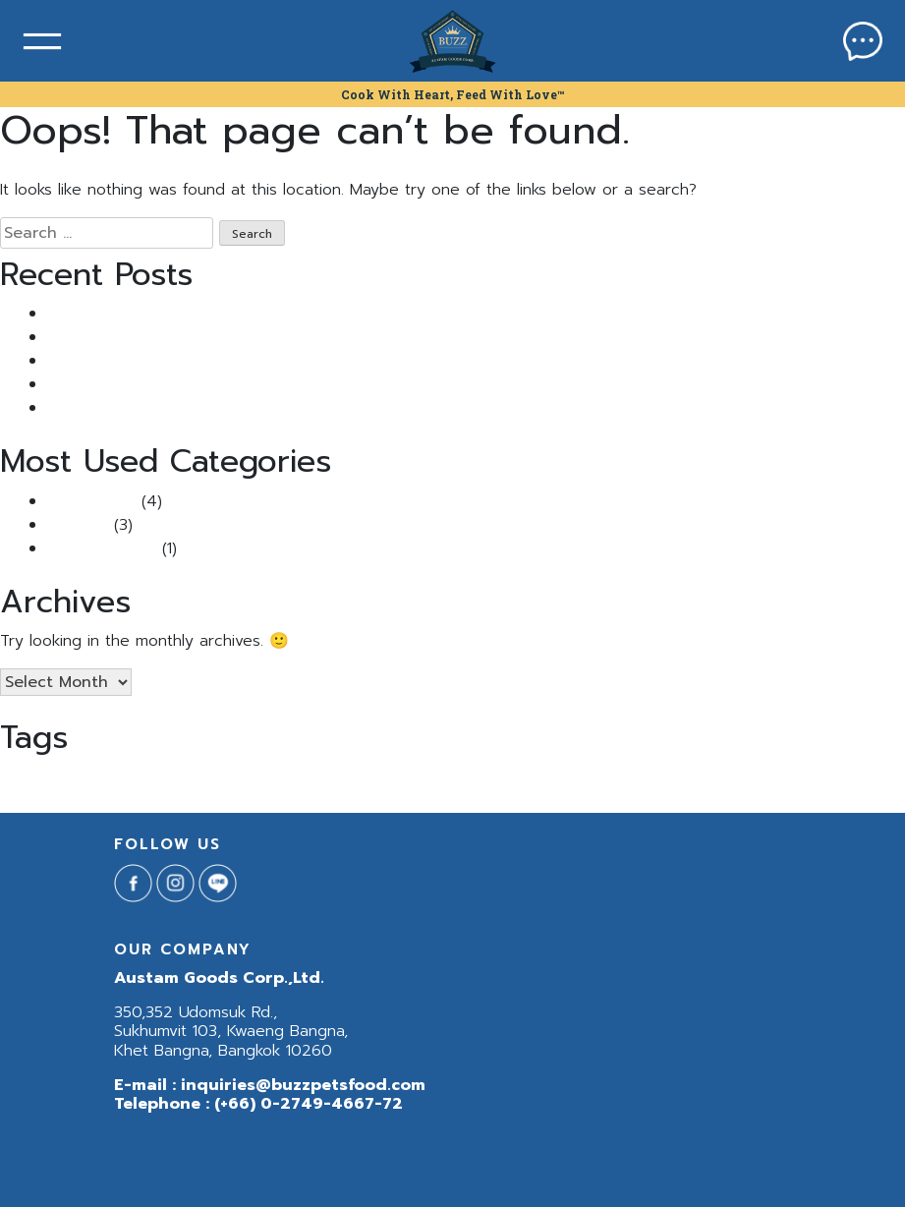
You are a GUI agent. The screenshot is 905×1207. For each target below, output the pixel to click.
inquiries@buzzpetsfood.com (303, 1085)
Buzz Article (91, 501)
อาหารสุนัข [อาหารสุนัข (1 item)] (578, 778)
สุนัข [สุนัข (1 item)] (541, 778)
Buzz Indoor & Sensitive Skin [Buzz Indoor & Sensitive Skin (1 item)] (75, 778)
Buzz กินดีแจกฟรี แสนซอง (134, 361)
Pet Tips (77, 525)
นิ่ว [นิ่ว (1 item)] (519, 778)
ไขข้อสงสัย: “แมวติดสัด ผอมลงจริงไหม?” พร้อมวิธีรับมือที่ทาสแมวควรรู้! (278, 384)
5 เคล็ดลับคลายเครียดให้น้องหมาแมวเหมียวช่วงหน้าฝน (220, 408)
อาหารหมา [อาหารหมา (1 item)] (629, 778)
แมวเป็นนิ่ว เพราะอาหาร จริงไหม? (153, 313)
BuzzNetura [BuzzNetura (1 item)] (186, 778)
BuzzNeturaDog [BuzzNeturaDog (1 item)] (347, 778)
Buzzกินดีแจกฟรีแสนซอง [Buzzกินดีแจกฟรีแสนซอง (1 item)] (450, 778)
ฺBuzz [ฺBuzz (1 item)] (671, 778)
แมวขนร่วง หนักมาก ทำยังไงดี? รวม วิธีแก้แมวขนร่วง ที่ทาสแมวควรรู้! (271, 337)
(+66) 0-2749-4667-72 (308, 1104)
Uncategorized (101, 548)
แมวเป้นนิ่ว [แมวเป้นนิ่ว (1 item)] (714, 778)
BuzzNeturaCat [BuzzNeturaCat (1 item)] (262, 778)
